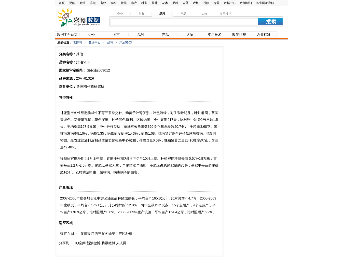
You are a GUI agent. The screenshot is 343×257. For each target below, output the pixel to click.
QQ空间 (79, 243)
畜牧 (103, 3)
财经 (82, 3)
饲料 (113, 3)
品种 (110, 42)
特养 (124, 3)
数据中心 (230, 3)
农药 (186, 3)
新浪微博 (93, 243)
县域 (93, 3)
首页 (62, 3)
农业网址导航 (265, 3)
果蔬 (155, 3)
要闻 (72, 3)
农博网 (77, 42)
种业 (144, 3)
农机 (196, 3)
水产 (134, 3)
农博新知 (246, 3)
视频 (206, 3)
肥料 (175, 3)
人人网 (121, 243)
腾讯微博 (108, 243)
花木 (165, 3)
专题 (217, 3)
